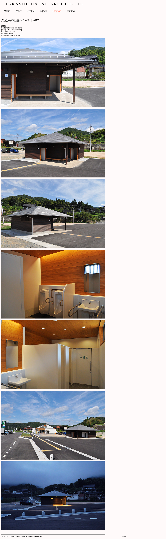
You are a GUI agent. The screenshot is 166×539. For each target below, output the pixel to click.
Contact (73, 11)
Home (8, 11)
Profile (33, 11)
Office (46, 11)
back (124, 536)
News (21, 11)
